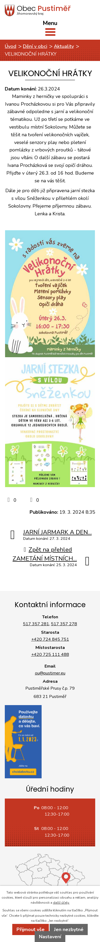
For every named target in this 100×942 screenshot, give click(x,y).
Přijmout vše (31, 929)
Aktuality (64, 46)
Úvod (10, 46)
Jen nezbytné (68, 929)
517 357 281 (36, 624)
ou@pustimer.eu (50, 673)
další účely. (61, 902)
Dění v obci (35, 46)
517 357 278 (64, 624)
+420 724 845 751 (50, 639)
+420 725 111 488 (50, 654)
